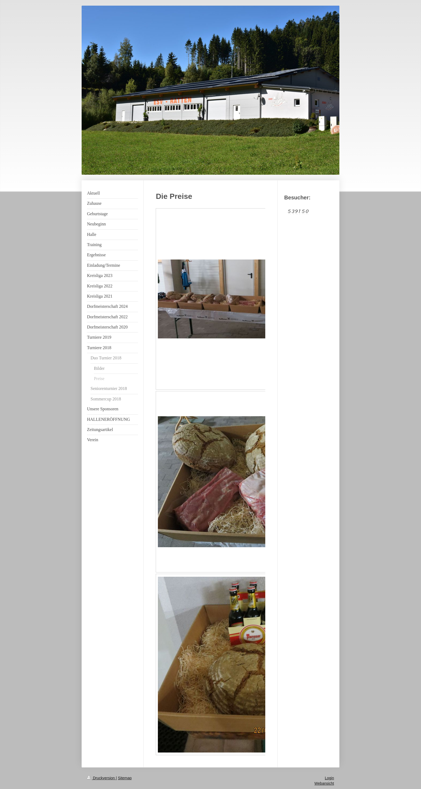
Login (329, 778)
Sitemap (125, 778)
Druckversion (101, 778)
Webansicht (324, 783)
